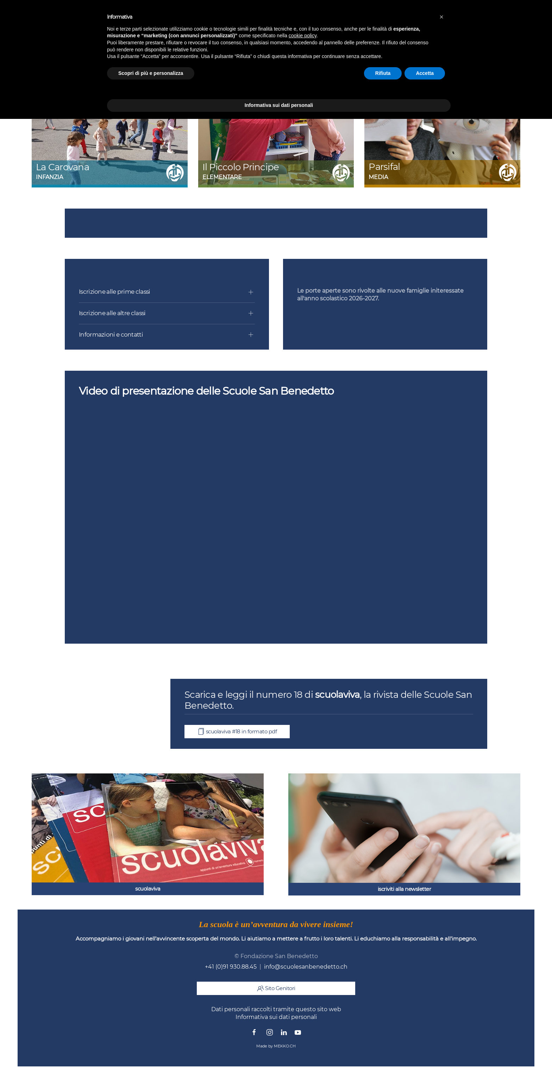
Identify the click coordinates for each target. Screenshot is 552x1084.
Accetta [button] (425, 73)
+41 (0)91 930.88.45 (231, 966)
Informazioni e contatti (111, 334)
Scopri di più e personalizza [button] (150, 73)
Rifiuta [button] (383, 73)
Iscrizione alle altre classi (112, 313)
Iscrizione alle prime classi (114, 291)
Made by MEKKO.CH (276, 1046)
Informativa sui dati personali (276, 1017)
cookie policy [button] (302, 35)
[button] (441, 17)
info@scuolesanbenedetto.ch (305, 966)
